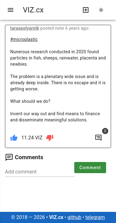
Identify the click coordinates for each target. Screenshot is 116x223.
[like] (14, 138)
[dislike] (50, 138)
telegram (95, 217)
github (74, 217)
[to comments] (98, 137)
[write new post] (85, 9)
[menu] (10, 9)
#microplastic (24, 39)
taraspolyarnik (24, 28)
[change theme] (103, 9)
